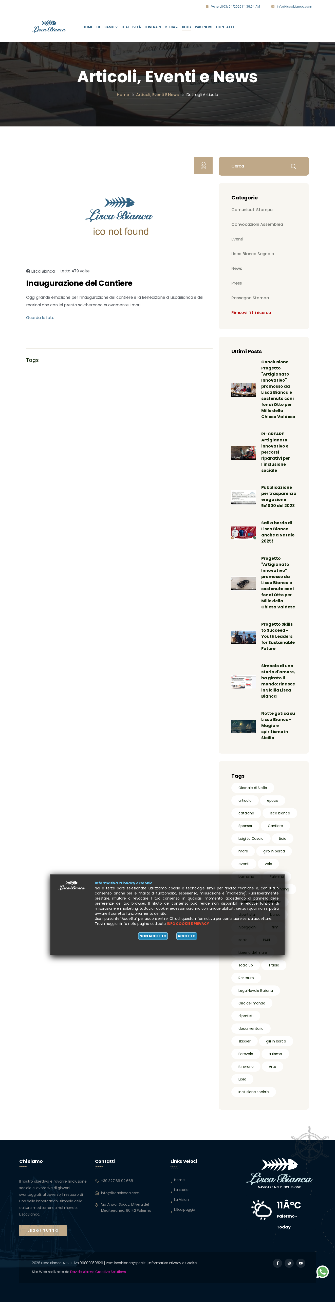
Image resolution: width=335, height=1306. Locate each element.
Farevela (245, 1057)
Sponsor (245, 829)
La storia (181, 1193)
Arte (272, 1070)
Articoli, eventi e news (157, 92)
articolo (245, 804)
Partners (203, 26)
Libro (242, 1083)
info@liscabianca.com (294, 6)
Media (171, 26)
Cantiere (275, 829)
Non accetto (152, 936)
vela (268, 867)
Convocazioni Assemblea (257, 222)
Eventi (237, 237)
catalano (246, 817)
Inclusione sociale (253, 1095)
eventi (243, 867)
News (236, 266)
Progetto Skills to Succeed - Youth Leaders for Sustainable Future (278, 640)
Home (87, 26)
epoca (272, 804)
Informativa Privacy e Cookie (172, 1267)
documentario (251, 1032)
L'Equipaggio (184, 1213)
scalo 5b (245, 969)
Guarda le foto (40, 315)
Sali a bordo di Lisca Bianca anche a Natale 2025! (278, 536)
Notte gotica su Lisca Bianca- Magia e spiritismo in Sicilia (278, 730)
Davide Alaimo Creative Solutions (98, 1275)
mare (243, 855)
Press (236, 281)
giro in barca (274, 855)
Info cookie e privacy (188, 923)
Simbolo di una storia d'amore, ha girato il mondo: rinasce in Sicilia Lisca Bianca (278, 685)
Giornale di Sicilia (252, 791)
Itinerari (153, 26)
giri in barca (276, 1045)
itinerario (245, 1070)
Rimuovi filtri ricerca (251, 310)
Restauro (246, 981)
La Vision (181, 1203)
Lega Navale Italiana (255, 994)
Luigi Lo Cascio (251, 842)
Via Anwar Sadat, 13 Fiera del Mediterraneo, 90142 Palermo (126, 1211)
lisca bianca (280, 817)
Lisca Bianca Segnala (252, 251)
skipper (244, 1045)
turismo (275, 1057)
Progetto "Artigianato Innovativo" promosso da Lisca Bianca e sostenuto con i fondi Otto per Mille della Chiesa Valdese (278, 586)
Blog (186, 26)
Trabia (273, 969)
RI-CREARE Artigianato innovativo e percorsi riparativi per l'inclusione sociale (276, 450)
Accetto (187, 936)
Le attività (131, 26)
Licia (282, 842)
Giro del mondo (251, 1007)
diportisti (245, 1019)
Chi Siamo (107, 26)
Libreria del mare (252, 956)
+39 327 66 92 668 (117, 1184)
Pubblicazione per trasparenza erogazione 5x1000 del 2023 (278, 497)
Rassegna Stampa (250, 295)
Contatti (225, 26)
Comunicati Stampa (252, 207)
